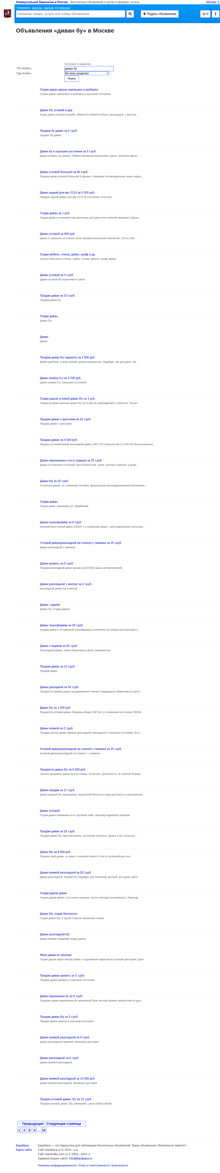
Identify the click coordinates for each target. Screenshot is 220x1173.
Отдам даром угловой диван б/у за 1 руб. (67, 398)
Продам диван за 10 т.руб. (57, 666)
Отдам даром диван (53, 893)
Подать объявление (159, 14)
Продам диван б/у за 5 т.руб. (59, 1016)
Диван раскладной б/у (55, 934)
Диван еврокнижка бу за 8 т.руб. (61, 996)
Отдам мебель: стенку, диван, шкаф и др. (68, 254)
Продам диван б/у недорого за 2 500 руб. (67, 357)
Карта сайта (24, 1149)
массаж (37, 7)
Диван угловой (50, 810)
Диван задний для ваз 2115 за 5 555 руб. (67, 192)
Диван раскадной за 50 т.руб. (59, 687)
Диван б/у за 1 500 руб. (55, 707)
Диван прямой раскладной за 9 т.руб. (65, 1037)
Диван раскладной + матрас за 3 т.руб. (66, 584)
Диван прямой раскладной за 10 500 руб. (67, 1078)
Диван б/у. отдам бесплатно (58, 913)
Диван (44, 336)
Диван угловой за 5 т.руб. (57, 275)
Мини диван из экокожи (55, 954)
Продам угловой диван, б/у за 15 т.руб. (66, 1099)
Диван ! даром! (50, 604)
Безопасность (120, 1165)
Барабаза (22, 1145)
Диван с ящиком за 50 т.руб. (59, 645)
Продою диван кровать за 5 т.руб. (62, 975)
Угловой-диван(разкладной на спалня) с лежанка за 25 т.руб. (81, 542)
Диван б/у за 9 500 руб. (55, 851)
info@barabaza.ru (80, 1158)
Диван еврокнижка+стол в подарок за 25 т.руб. (71, 460)
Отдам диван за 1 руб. (55, 213)
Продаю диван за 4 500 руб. (59, 439)
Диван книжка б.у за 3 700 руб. (60, 378)
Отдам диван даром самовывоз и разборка (69, 89)
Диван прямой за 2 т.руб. (56, 728)
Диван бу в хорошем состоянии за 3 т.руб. (68, 151)
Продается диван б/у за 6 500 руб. (63, 769)
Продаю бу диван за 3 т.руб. (59, 130)
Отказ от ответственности (93, 1165)
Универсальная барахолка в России (42, 2)
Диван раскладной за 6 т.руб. (59, 1057)
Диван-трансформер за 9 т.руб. (61, 522)
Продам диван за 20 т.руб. (57, 295)
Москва (213, 2)
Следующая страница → (65, 1123)
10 (44, 1130)
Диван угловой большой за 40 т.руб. (64, 172)
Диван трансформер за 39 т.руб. (61, 625)
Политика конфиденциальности (57, 1165)
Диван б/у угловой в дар (56, 110)
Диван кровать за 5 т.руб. (57, 563)
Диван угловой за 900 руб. (57, 233)
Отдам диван (49, 316)
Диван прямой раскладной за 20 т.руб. (66, 872)
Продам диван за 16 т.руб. (57, 831)
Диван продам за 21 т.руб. (57, 790)
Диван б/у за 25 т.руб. (54, 481)
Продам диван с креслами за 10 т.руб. (65, 419)
